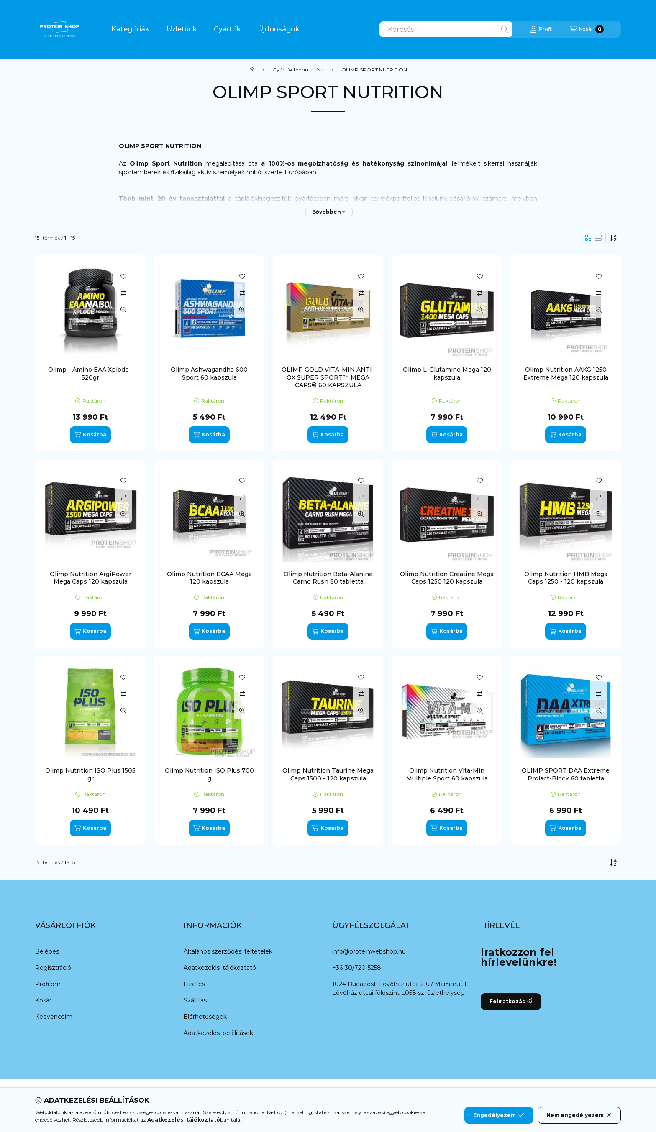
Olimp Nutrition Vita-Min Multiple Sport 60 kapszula (447, 774)
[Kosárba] (90, 434)
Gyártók (227, 29)
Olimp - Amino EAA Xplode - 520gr (90, 373)
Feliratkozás (510, 1001)
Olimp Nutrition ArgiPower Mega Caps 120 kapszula (90, 577)
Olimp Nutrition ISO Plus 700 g (209, 774)
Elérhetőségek (205, 1016)
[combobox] (446, 29)
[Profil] (541, 29)
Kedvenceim (53, 1016)
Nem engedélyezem (579, 1115)
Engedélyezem (498, 1115)
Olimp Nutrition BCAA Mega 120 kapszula (209, 577)
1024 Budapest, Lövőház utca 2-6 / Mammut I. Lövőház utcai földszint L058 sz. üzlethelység (400, 988)
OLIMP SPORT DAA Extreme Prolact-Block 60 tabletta (566, 774)
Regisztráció (53, 967)
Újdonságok (279, 29)
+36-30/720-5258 (356, 967)
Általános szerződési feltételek (228, 951)
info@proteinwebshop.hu (369, 951)
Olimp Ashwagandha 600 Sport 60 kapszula (209, 373)
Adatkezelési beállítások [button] (218, 1033)
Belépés (47, 951)
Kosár (43, 1000)
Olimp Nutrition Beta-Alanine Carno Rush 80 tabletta (328, 577)
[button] (126, 29)
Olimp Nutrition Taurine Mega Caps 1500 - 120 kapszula (328, 774)
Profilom (48, 984)
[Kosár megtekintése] (587, 29)
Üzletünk (182, 29)
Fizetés (194, 984)
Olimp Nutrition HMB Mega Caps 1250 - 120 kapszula (565, 577)
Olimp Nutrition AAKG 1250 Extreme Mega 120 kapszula (565, 373)
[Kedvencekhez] (123, 276)
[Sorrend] (613, 238)
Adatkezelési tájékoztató (220, 967)
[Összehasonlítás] (123, 293)
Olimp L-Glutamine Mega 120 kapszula (447, 373)
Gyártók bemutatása (297, 70)
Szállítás (195, 1000)
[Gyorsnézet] (123, 309)
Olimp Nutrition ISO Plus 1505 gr (90, 774)
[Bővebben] (329, 212)
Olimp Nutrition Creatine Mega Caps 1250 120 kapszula (447, 577)
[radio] (598, 238)
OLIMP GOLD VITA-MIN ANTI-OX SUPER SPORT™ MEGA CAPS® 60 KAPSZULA (328, 377)
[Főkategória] (251, 70)
